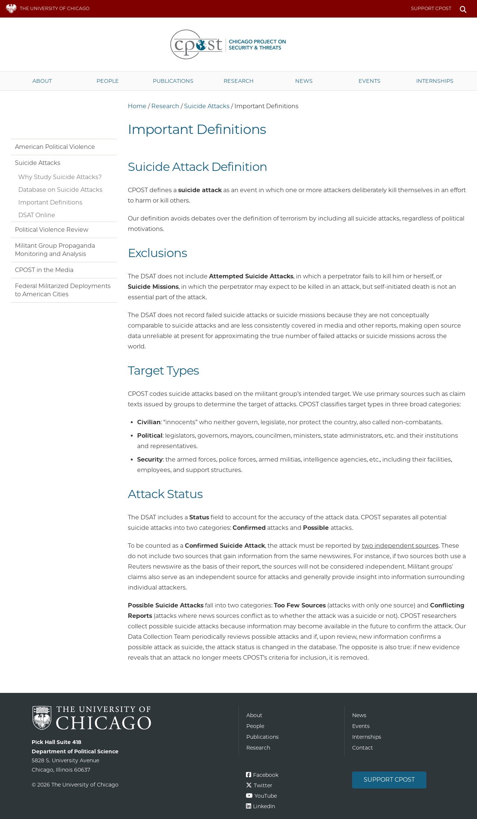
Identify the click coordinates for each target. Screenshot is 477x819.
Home (137, 106)
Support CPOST (431, 8)
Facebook (265, 775)
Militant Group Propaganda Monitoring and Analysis (55, 249)
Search (463, 8)
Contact (362, 747)
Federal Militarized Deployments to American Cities (63, 290)
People (108, 81)
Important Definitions (50, 202)
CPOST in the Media (44, 269)
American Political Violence (55, 146)
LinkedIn (264, 806)
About (42, 81)
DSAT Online (36, 215)
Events (369, 81)
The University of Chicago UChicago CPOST (238, 44)
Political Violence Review (51, 229)
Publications (173, 81)
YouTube (266, 796)
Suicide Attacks (207, 106)
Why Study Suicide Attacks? (60, 177)
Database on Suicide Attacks (60, 189)
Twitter (263, 785)
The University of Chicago (132, 718)
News (304, 81)
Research (239, 81)
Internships (435, 81)
